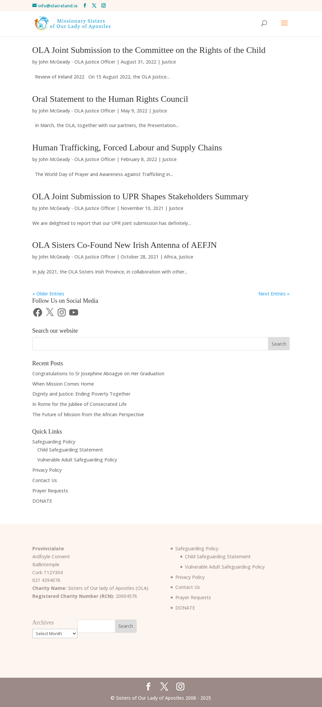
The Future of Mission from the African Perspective (88, 414)
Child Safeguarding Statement (70, 449)
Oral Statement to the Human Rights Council (110, 99)
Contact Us (44, 480)
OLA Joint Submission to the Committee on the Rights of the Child (149, 50)
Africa (170, 257)
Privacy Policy (47, 470)
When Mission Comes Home (63, 384)
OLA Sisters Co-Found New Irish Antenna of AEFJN (124, 245)
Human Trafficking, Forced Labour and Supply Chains (127, 147)
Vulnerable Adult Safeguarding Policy (77, 459)
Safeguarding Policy (53, 442)
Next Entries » (274, 293)
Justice (169, 62)
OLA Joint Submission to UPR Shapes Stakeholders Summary (140, 196)
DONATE (42, 501)
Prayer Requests (50, 490)
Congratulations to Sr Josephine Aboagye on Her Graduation (98, 373)
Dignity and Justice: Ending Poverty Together (81, 394)
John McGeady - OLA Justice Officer (77, 62)
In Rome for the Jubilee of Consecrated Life (79, 404)
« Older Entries (48, 293)
